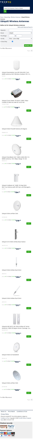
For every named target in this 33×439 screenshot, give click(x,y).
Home (1, 17)
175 (18, 164)
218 (18, 221)
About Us (3, 411)
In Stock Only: (7, 41)
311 (17, 305)
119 (17, 108)
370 (18, 333)
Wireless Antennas (15, 17)
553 (17, 362)
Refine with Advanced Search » (25, 27)
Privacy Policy (5, 414)
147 (18, 136)
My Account (25, 3)
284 (18, 277)
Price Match (11, 411)
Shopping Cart (30, 3)
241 (18, 249)
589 (17, 390)
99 (17, 79)
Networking (7, 17)
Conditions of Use (22, 411)
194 (17, 192)
